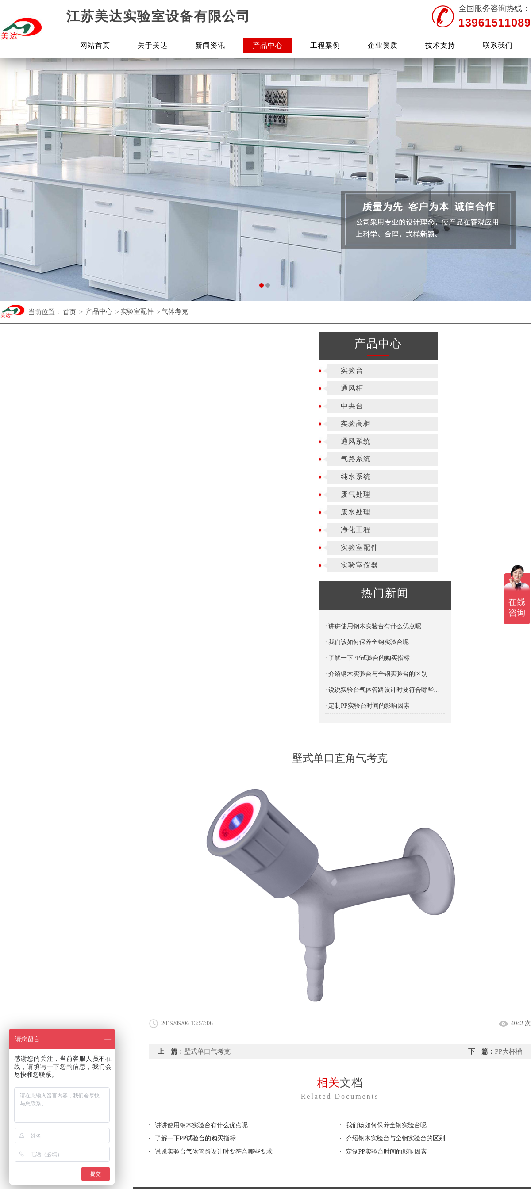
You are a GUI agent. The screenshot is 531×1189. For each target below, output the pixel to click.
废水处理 (37, 512)
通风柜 (33, 388)
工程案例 (325, 45)
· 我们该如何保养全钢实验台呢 (48, 642)
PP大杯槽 (508, 638)
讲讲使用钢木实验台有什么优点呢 (201, 712)
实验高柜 (37, 423)
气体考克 (175, 311)
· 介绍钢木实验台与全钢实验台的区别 (58, 674)
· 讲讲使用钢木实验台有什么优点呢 (55, 626)
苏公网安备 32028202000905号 (482, 920)
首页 (69, 311)
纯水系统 (37, 476)
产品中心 (268, 45)
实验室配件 (137, 311)
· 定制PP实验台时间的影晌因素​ (49, 705)
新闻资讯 (210, 45)
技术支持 (440, 45)
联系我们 (498, 45)
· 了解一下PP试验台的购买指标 (49, 658)
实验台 (33, 370)
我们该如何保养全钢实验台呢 (386, 712)
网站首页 (95, 45)
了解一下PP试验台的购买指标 (195, 725)
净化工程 (37, 529)
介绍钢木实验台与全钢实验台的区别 (395, 725)
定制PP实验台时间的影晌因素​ (386, 738)
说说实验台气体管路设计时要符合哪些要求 (214, 738)
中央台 (33, 406)
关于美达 (153, 45)
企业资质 (383, 45)
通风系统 (37, 441)
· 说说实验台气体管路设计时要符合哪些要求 (66, 690)
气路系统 (37, 459)
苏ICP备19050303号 (402, 920)
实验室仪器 (41, 565)
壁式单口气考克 (207, 638)
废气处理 (37, 494)
